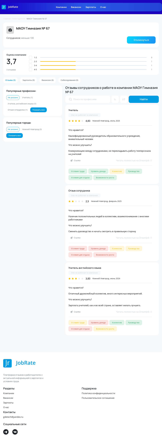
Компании (61, 7)
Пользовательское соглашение (98, 397)
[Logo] (10, 7)
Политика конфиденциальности (98, 393)
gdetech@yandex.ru (13, 416)
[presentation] (70, 99)
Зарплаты (90, 7)
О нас (103, 7)
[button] (141, 40)
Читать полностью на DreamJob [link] (134, 160)
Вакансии (76, 7)
